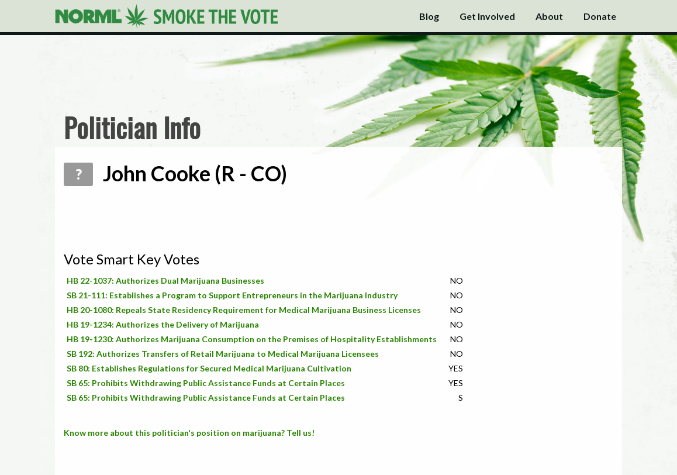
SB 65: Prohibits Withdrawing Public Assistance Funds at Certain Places (206, 383)
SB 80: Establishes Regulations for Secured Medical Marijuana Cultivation (209, 368)
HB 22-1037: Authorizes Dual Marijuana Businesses (165, 280)
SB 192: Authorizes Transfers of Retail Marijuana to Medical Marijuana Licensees (223, 354)
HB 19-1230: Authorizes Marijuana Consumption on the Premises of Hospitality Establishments (252, 339)
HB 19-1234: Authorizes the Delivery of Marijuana (163, 324)
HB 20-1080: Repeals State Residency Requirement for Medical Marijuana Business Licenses (244, 310)
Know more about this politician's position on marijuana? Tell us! (189, 433)
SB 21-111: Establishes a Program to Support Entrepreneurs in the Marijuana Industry (232, 295)
